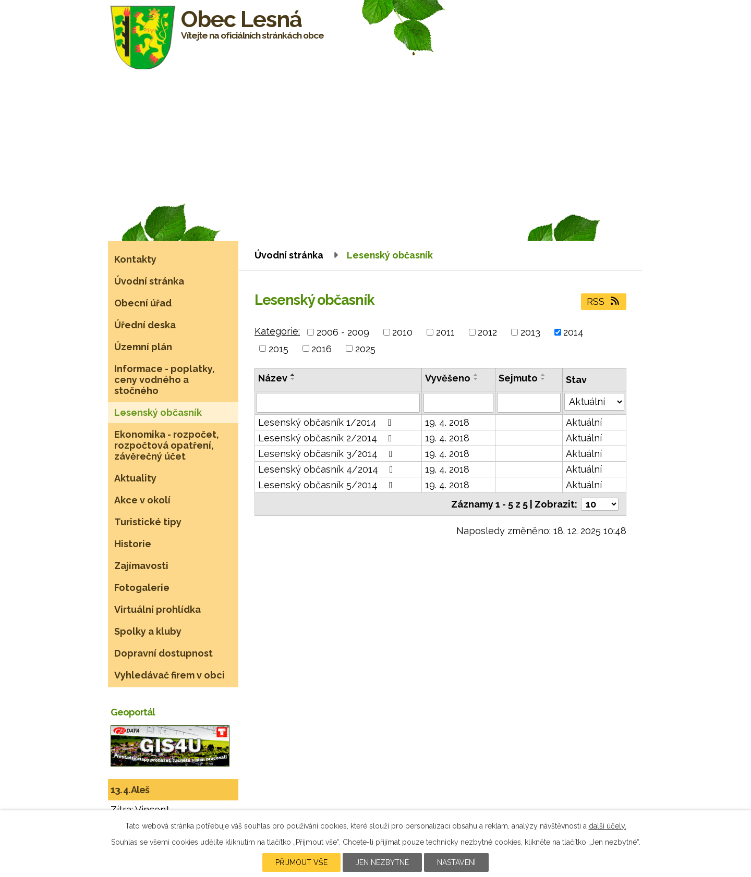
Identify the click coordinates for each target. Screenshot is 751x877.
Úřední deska (145, 324)
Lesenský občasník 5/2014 (327, 484)
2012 (487, 332)
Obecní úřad (143, 303)
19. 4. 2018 (447, 422)
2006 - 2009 (343, 332)
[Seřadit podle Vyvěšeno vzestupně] (476, 375)
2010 (402, 332)
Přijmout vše (301, 862)
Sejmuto (518, 378)
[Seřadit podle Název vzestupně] (293, 375)
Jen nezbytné (382, 862)
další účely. (607, 826)
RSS (604, 301)
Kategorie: (277, 331)
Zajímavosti (141, 565)
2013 (530, 332)
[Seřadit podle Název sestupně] (293, 379)
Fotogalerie (141, 587)
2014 (573, 332)
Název (272, 378)
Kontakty (135, 259)
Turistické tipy (147, 521)
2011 (445, 332)
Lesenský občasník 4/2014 (327, 469)
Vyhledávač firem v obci (169, 675)
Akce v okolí (142, 500)
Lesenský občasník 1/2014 (327, 422)
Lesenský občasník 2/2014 (327, 438)
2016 (321, 348)
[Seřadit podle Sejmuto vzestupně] (543, 375)
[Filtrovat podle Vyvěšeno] (458, 403)
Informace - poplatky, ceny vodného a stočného (164, 379)
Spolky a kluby (147, 631)
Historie (132, 543)
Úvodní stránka (289, 255)
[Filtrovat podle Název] (338, 403)
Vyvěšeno (447, 378)
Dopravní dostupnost (163, 653)
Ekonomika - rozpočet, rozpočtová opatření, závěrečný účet (166, 445)
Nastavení (456, 862)
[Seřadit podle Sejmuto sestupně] (543, 379)
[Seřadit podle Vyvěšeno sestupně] (476, 379)
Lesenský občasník (158, 412)
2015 (278, 348)
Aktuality (135, 478)
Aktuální (584, 422)
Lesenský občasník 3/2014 (327, 453)
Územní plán (143, 346)
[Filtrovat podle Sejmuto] (528, 403)
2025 (365, 348)
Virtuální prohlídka (157, 609)
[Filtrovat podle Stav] (594, 402)
